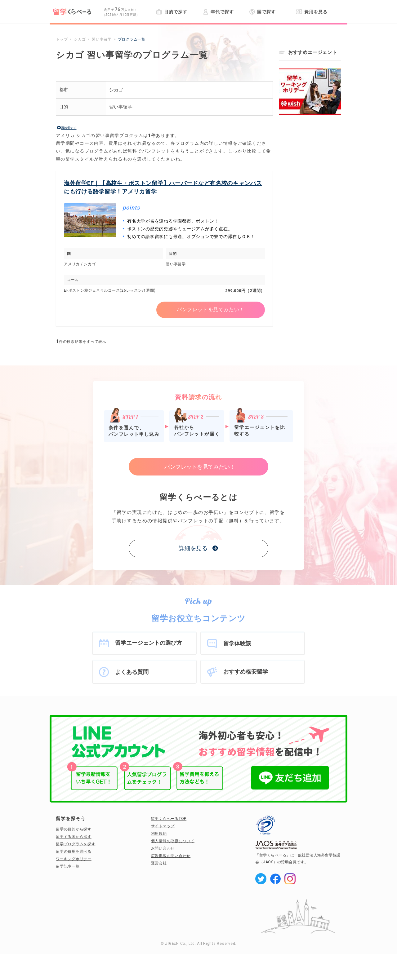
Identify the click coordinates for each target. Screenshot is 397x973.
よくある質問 (132, 672)
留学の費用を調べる (73, 851)
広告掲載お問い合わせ (171, 856)
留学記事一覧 (68, 866)
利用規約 (159, 833)
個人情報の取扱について (172, 841)
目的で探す (171, 12)
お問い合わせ (163, 848)
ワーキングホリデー (73, 859)
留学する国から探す (73, 836)
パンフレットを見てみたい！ (210, 309)
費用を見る (311, 12)
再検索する (69, 128)
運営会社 (159, 863)
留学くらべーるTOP (169, 818)
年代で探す (218, 12)
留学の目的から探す (73, 829)
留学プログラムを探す (76, 844)
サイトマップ (163, 826)
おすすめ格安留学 (245, 671)
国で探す (262, 12)
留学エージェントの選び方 (148, 642)
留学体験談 (237, 643)
